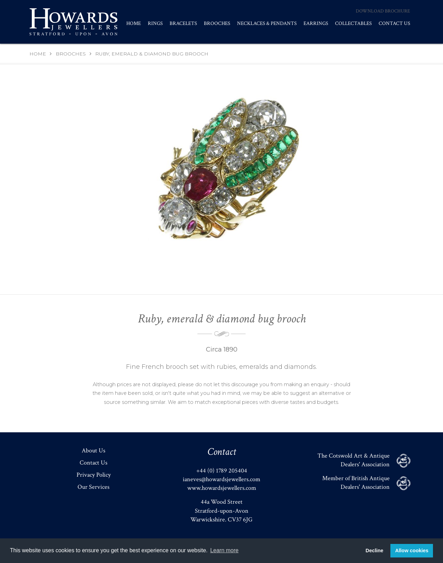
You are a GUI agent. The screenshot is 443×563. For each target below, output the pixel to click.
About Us (93, 450)
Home (133, 23)
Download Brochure (383, 11)
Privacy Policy (93, 475)
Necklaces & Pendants (267, 23)
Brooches (217, 23)
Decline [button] (374, 550)
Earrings (316, 23)
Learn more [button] (224, 550)
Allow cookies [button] (411, 550)
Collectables (353, 23)
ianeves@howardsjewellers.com (221, 479)
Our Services (93, 487)
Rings (155, 23)
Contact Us (394, 23)
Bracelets (183, 23)
